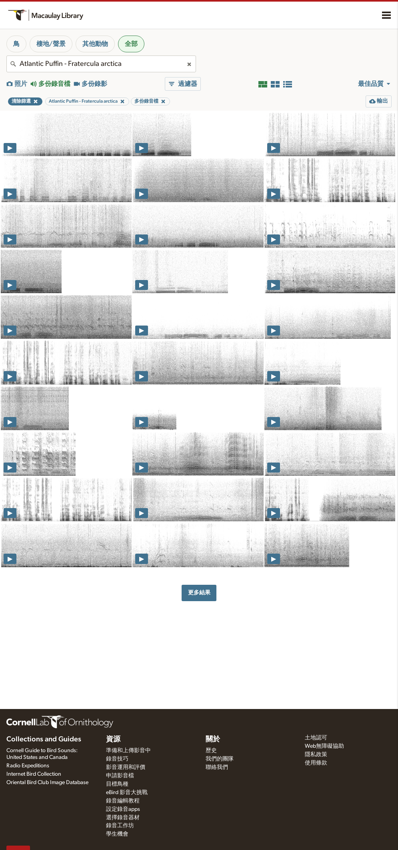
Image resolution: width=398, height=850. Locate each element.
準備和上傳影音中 (128, 750)
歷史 (211, 750)
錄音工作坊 (120, 825)
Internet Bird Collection (33, 774)
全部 (131, 44)
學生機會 (117, 834)
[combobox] (101, 64)
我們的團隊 (220, 759)
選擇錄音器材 (123, 817)
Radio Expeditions (27, 766)
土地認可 (316, 738)
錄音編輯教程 (123, 801)
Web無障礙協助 (324, 746)
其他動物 (95, 44)
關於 (213, 739)
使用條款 (316, 763)
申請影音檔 (120, 776)
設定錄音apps (123, 809)
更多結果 (199, 593)
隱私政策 (316, 754)
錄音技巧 (117, 759)
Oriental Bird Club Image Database (47, 782)
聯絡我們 (217, 767)
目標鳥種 (117, 784)
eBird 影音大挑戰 (127, 792)
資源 (113, 739)
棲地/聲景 (51, 44)
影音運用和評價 (125, 767)
